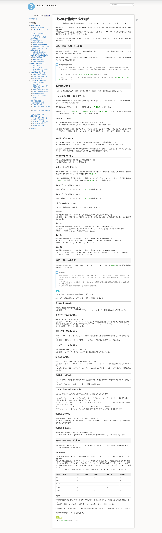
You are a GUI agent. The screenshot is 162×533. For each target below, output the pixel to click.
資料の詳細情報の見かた (39, 54)
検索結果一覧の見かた (39, 52)
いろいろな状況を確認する (38, 80)
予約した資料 (36, 88)
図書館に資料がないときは (38, 73)
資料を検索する (35, 39)
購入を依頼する (37, 78)
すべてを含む (75, 111)
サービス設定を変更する (39, 118)
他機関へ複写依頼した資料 (40, 91)
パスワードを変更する (39, 120)
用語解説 (33, 128)
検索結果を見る (35, 50)
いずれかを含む (88, 111)
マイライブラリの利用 (39, 37)
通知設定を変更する (38, 123)
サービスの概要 (35, 25)
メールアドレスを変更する (40, 122)
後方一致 (91, 180)
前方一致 (62, 180)
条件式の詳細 (63, 520)
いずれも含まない (103, 111)
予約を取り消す (37, 105)
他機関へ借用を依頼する (39, 74)
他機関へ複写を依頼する (39, 76)
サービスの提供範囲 (38, 27)
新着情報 (35, 84)
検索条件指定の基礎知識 (39, 44)
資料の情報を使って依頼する (41, 69)
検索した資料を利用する (38, 63)
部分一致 (93, 174)
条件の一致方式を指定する (87, 74)
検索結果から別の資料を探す (39, 56)
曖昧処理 (114, 265)
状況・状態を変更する (37, 101)
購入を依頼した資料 (38, 93)
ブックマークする (37, 71)
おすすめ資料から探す (39, 61)
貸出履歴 (35, 97)
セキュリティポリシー (39, 33)
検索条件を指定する (38, 43)
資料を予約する (37, 67)
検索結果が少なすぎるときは (41, 46)
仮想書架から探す (37, 59)
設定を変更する (35, 116)
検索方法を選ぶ (37, 41)
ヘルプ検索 (133, 4)
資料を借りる (36, 65)
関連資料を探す (37, 58)
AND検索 (97, 107)
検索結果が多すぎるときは (40, 48)
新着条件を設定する (38, 125)
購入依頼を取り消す (38, 114)
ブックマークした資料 (39, 95)
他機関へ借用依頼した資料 (40, 90)
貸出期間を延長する (38, 103)
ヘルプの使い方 (32, 19)
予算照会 (35, 99)
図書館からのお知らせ (39, 82)
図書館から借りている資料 (40, 86)
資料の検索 (35, 35)
